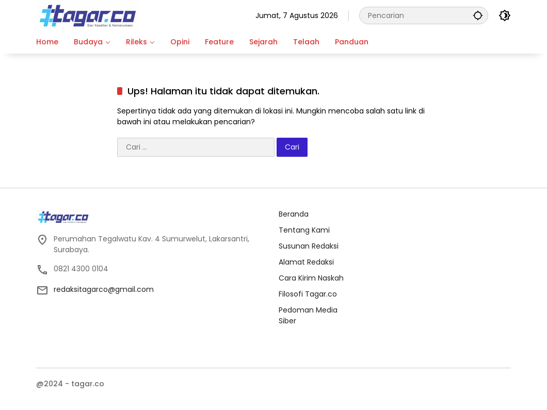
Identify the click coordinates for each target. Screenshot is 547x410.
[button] (478, 15)
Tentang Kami (304, 230)
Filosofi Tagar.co (308, 294)
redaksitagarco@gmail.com (104, 289)
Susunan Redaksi (309, 246)
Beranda (294, 214)
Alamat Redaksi (306, 262)
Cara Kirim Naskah (311, 278)
